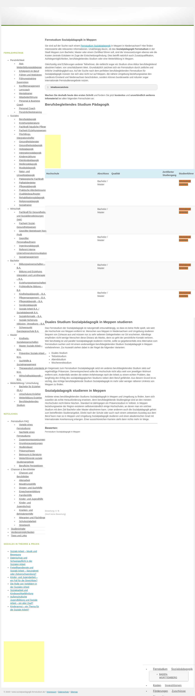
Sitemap (74, 692)
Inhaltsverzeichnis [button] (57, 87)
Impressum (51, 692)
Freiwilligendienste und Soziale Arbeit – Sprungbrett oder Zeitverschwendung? (24, 570)
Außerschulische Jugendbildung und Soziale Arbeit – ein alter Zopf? (23, 600)
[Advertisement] (24, 661)
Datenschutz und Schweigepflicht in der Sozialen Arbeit (21, 561)
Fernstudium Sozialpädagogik (96, 45)
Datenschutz (63, 692)
